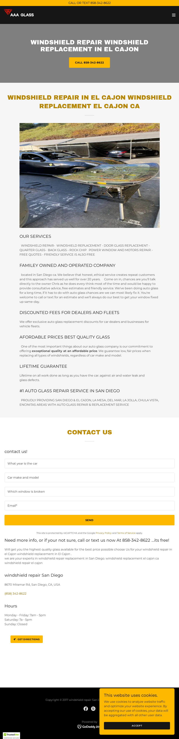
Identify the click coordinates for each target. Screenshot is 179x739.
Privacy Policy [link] (104, 533)
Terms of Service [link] (126, 533)
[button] (173, 15)
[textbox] (89, 463)
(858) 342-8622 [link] (15, 593)
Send (89, 520)
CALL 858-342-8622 (89, 62)
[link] (21, 14)
